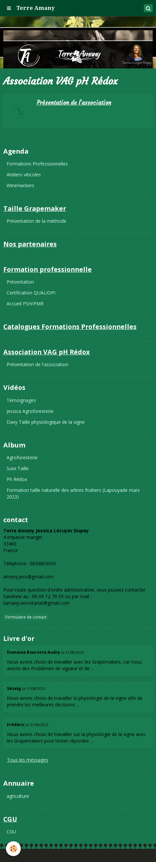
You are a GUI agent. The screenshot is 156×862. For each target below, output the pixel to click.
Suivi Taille (18, 468)
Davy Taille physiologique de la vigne (46, 422)
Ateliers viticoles (24, 174)
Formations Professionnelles (37, 164)
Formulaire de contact (26, 617)
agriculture (18, 796)
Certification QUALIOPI (31, 293)
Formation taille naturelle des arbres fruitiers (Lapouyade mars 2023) (73, 493)
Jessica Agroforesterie (30, 411)
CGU (11, 831)
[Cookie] (13, 848)
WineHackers (20, 185)
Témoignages (21, 400)
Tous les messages (27, 760)
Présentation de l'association (74, 102)
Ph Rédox (17, 479)
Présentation (20, 282)
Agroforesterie (22, 457)
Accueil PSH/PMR (25, 303)
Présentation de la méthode (36, 221)
